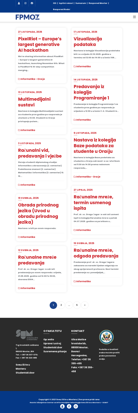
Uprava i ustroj (52, 343)
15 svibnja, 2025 (84, 243)
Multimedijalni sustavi (34, 102)
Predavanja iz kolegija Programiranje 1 (91, 92)
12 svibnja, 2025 (28, 250)
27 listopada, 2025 (30, 31)
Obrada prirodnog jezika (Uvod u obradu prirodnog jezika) (38, 213)
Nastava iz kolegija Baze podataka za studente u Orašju (95, 145)
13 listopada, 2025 (30, 92)
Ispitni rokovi (66, 3)
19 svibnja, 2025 (28, 198)
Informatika (82, 66)
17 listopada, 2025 (85, 31)
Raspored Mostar (98, 3)
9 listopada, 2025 (85, 133)
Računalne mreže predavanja (37, 260)
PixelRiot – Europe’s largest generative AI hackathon (40, 44)
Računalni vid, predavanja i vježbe (40, 153)
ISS (55, 3)
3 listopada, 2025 (29, 143)
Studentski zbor (25, 372)
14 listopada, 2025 (86, 79)
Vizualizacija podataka (88, 42)
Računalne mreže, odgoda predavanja (96, 253)
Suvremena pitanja (55, 351)
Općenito (48, 339)
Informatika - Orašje (31, 79)
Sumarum (80, 3)
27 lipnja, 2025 (83, 189)
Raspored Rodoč (61, 9)
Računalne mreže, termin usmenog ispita (93, 202)
